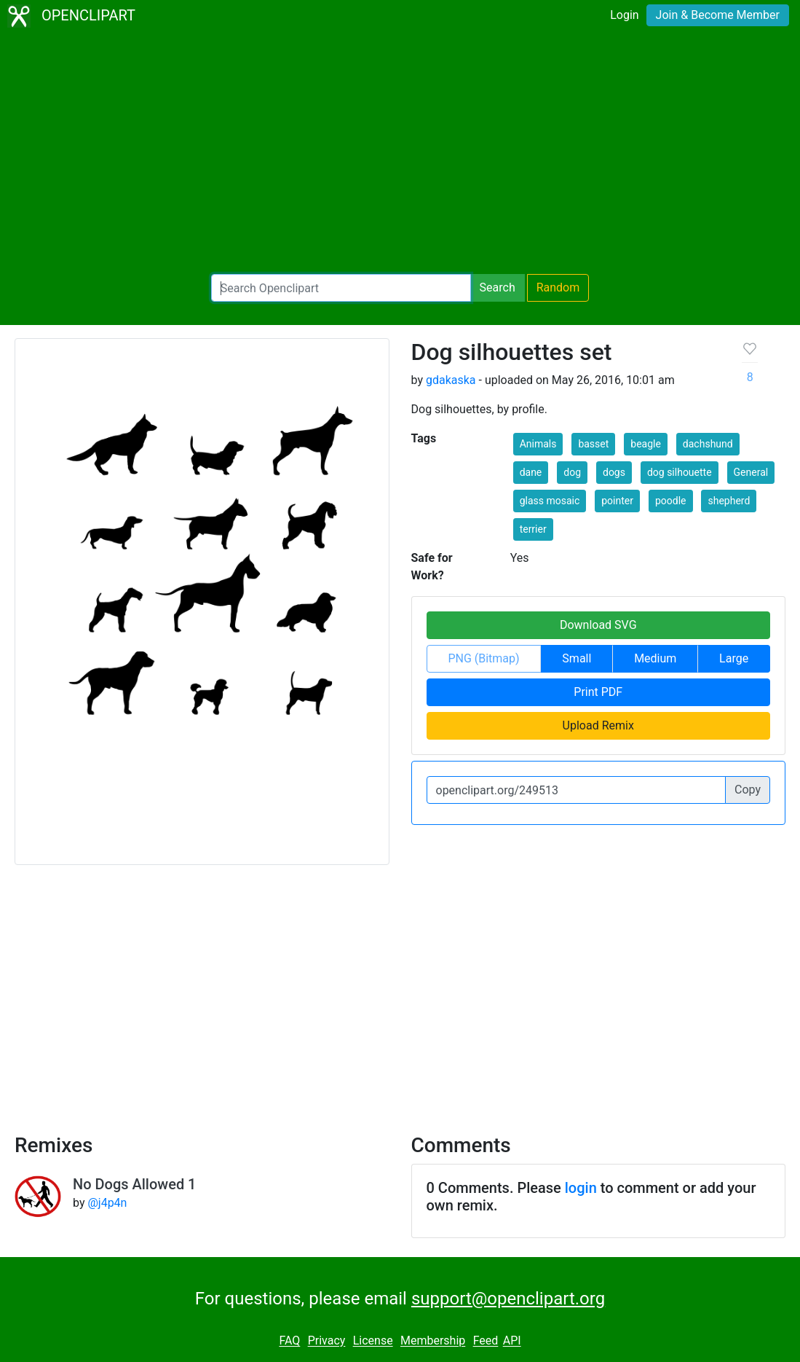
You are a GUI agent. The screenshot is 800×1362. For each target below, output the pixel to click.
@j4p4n (107, 1203)
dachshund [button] (708, 444)
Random (558, 287)
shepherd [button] (729, 500)
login (581, 1188)
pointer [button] (617, 500)
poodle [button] (670, 500)
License (373, 1341)
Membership (432, 1341)
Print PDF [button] (598, 692)
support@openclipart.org (508, 1298)
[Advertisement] (400, 153)
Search (497, 287)
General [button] (751, 472)
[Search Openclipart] (341, 288)
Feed (486, 1341)
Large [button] (733, 658)
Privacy (327, 1341)
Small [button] (576, 658)
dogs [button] (614, 472)
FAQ (289, 1341)
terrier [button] (533, 529)
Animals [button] (538, 444)
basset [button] (593, 444)
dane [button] (531, 472)
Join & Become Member (718, 15)
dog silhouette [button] (679, 472)
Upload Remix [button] (598, 725)
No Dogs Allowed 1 (134, 1184)
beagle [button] (645, 444)
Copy (747, 790)
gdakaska (451, 380)
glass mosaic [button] (550, 500)
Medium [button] (655, 658)
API (512, 1341)
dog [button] (572, 472)
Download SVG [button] (598, 625)
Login (624, 15)
